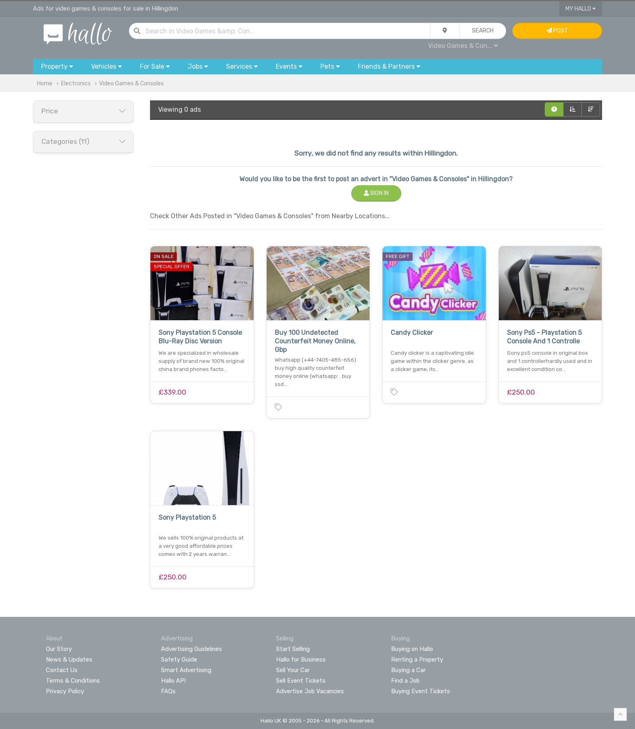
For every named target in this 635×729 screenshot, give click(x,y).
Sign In (376, 193)
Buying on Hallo (412, 649)
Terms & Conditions (73, 680)
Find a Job (405, 680)
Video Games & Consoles (131, 83)
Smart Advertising (186, 670)
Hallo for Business (301, 659)
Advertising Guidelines (191, 649)
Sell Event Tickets (301, 680)
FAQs (168, 691)
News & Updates (69, 659)
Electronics (76, 83)
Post (557, 30)
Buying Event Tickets (420, 691)
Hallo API (173, 680)
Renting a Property (417, 659)
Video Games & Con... (463, 46)
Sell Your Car (293, 670)
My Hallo (580, 8)
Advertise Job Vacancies (310, 691)
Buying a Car (408, 670)
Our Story (59, 649)
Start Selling (293, 649)
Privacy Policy (65, 691)
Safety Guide (179, 659)
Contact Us (62, 670)
